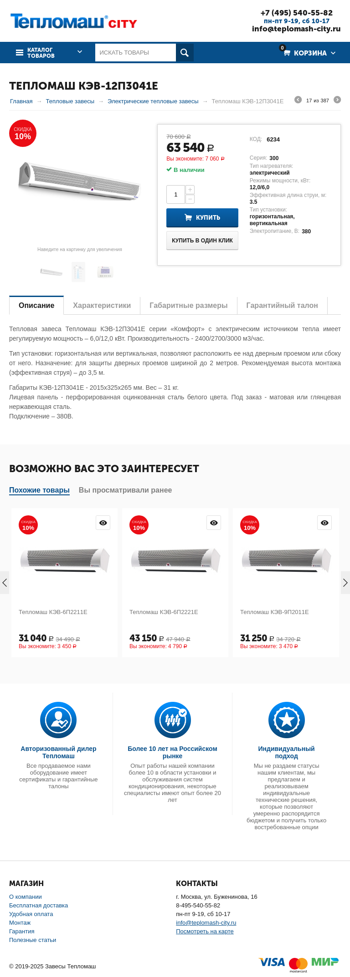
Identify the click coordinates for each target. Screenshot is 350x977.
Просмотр (103, 522)
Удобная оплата (31, 914)
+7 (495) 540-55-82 (297, 12)
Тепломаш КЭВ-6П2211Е (53, 612)
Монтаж (20, 922)
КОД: (256, 139)
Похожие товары (39, 490)
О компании (25, 896)
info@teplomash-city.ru (296, 28)
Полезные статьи (32, 940)
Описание (36, 305)
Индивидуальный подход (286, 752)
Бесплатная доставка (38, 905)
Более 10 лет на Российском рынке (172, 752)
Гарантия (21, 931)
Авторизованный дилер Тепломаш (58, 752)
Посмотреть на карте (204, 931)
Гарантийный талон (282, 305)
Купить (208, 217)
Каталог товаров (41, 53)
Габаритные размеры (188, 305)
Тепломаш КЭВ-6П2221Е (163, 612)
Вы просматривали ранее (125, 490)
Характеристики (102, 305)
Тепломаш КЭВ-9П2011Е (274, 612)
